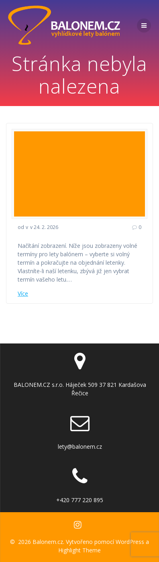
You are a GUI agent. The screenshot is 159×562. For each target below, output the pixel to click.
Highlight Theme (79, 550)
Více (23, 293)
